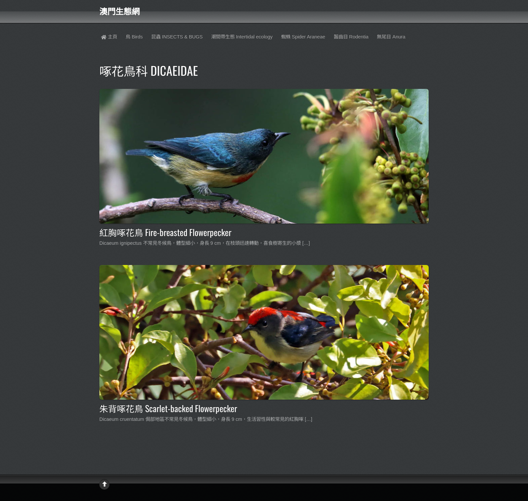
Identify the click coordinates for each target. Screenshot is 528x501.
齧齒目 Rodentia (351, 36)
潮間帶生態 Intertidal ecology (242, 36)
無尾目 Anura (391, 36)
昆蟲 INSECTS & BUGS (177, 36)
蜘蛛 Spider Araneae (303, 36)
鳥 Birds (134, 36)
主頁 (109, 36)
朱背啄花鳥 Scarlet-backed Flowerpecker (168, 408)
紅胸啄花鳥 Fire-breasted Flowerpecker (165, 232)
